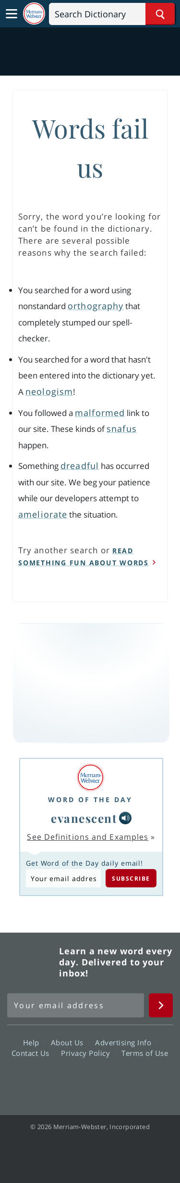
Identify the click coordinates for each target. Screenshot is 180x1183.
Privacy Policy (88, 1053)
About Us (70, 1042)
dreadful (79, 465)
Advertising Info (125, 1042)
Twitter (73, 1080)
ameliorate (42, 514)
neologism (49, 391)
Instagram (142, 1080)
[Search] (112, 14)
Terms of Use (144, 1053)
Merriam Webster (32, 962)
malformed (100, 412)
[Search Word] (160, 14)
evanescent (84, 818)
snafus (122, 428)
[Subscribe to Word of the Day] (63, 878)
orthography (95, 306)
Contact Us (33, 1053)
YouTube (107, 1080)
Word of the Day (90, 799)
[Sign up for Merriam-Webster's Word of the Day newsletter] (75, 1005)
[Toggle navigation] (11, 14)
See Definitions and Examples (87, 837)
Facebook (38, 1080)
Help (34, 1042)
